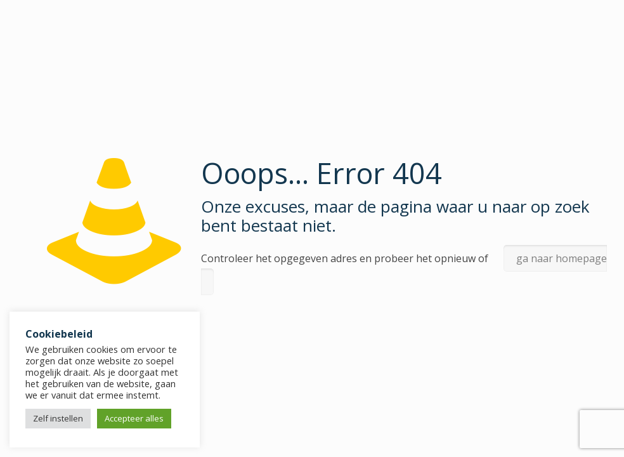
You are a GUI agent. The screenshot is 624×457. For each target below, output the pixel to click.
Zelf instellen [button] (58, 418)
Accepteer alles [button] (134, 418)
